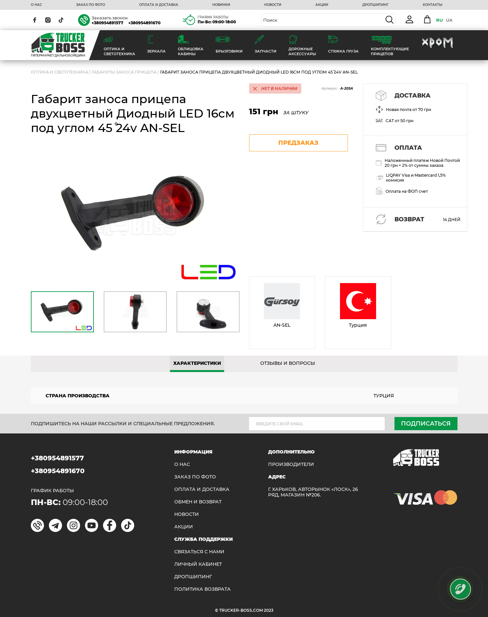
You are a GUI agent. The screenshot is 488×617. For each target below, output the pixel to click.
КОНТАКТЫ (432, 5)
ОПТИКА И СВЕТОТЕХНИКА (59, 72)
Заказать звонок (110, 17)
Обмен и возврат (198, 502)
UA (449, 20)
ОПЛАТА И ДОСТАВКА (158, 5)
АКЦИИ (321, 5)
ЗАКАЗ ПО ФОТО (90, 5)
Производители (291, 464)
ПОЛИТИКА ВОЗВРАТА (202, 589)
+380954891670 (144, 22)
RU (439, 20)
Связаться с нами (199, 552)
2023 (268, 610)
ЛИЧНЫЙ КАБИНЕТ (198, 564)
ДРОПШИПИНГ (375, 5)
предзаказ (298, 142)
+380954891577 (107, 22)
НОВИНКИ (221, 5)
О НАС (36, 5)
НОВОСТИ (272, 5)
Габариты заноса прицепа (124, 72)
